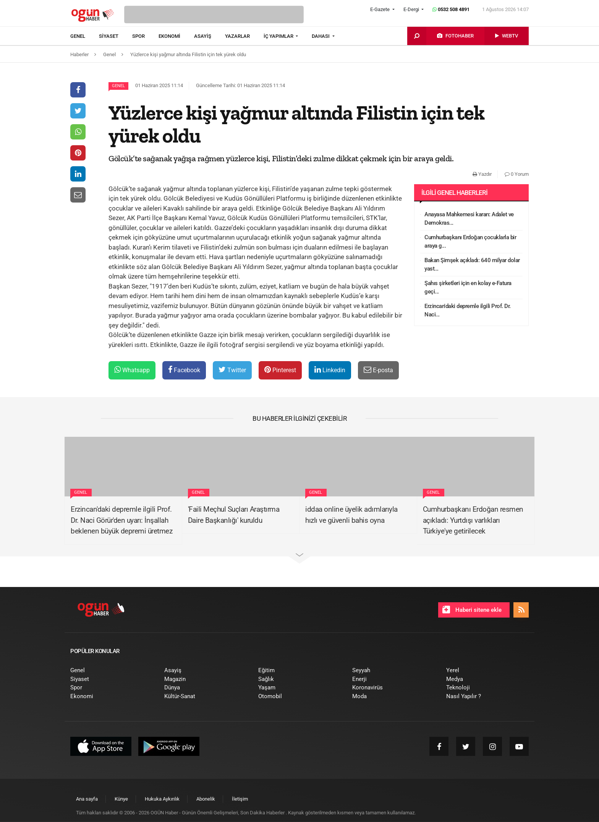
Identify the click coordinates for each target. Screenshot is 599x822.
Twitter (232, 370)
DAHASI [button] (321, 36)
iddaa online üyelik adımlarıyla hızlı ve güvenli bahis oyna (351, 515)
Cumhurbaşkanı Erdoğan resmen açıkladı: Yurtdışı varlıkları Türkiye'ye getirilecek (473, 520)
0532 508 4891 (450, 9)
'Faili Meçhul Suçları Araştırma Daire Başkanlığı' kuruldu (234, 515)
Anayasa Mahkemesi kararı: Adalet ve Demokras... (469, 219)
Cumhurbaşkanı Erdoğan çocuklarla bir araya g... (470, 242)
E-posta (378, 370)
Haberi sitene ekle (472, 609)
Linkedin (329, 370)
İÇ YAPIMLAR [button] (279, 36)
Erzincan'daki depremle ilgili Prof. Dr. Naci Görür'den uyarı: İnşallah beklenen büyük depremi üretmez (121, 520)
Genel (118, 85)
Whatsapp (132, 370)
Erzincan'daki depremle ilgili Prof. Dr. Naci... (467, 310)
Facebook (184, 370)
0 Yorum (517, 174)
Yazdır (482, 174)
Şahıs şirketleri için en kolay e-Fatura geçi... (468, 287)
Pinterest (280, 370)
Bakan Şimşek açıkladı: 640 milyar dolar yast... (472, 264)
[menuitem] (84, 36)
